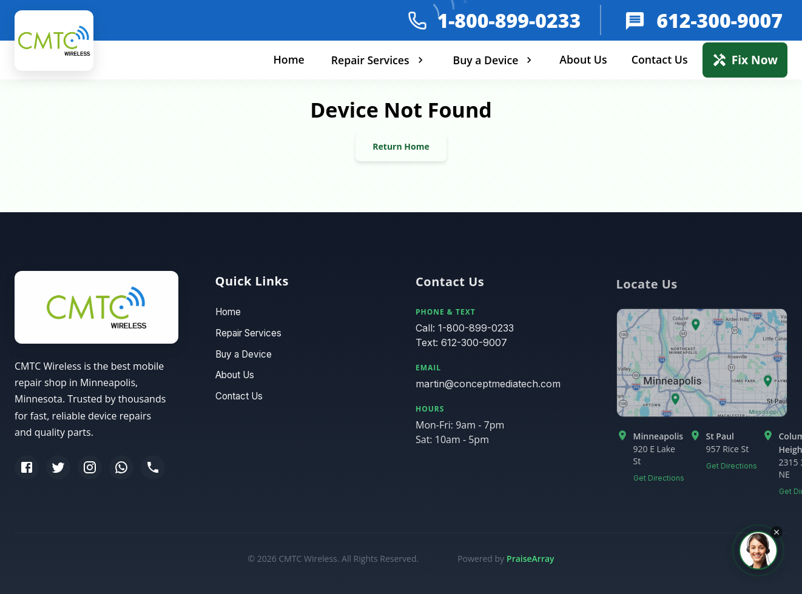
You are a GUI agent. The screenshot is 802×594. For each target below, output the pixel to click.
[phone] (417, 20)
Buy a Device (494, 60)
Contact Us (660, 59)
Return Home (400, 146)
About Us (583, 59)
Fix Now (745, 60)
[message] (636, 20)
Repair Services (378, 60)
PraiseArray (530, 558)
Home (288, 59)
